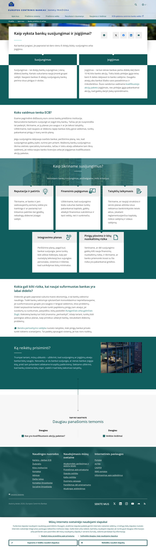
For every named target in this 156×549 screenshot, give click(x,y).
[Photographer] (140, 371)
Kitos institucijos (39, 467)
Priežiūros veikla (52, 16)
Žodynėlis (36, 464)
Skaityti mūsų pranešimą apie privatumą (57, 535)
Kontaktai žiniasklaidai (42, 483)
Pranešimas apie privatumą (76, 469)
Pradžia (11, 21)
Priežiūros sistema (32, 16)
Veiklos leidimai (114, 435)
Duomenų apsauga (72, 481)
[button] (139, 5)
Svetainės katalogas (17, 494)
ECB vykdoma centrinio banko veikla (128, 16)
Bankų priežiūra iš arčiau (37, 21)
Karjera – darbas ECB (41, 460)
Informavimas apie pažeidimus (109, 475)
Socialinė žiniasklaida (42, 486)
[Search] (123, 4)
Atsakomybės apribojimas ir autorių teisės (76, 464)
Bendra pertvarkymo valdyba (31, 328)
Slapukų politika (70, 473)
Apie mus (15, 16)
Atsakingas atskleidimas (74, 488)
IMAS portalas (101, 471)
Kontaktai (36, 471)
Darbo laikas (38, 479)
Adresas (36, 475)
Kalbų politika (69, 477)
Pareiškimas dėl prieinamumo (77, 484)
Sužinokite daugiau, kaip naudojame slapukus (99, 535)
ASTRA (97, 464)
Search (136, 5)
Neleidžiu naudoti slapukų (113, 542)
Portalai (98, 460)
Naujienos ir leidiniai (98, 16)
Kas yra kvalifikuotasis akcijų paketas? (45, 435)
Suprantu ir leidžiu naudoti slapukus (43, 542)
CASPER (98, 467)
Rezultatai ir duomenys (74, 16)
